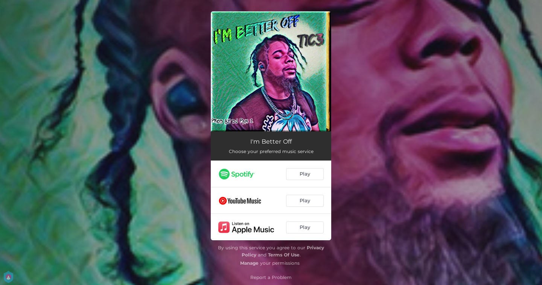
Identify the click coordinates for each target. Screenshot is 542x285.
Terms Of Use (284, 255)
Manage (249, 263)
